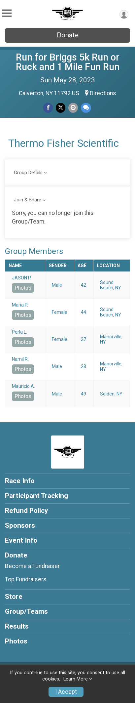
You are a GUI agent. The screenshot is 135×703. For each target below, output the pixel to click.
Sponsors (20, 525)
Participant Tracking (36, 496)
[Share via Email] (73, 107)
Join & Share (27, 200)
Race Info (20, 481)
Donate (68, 35)
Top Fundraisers (26, 579)
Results (17, 626)
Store (13, 596)
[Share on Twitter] (60, 107)
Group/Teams (26, 611)
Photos (23, 288)
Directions (103, 93)
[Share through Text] (86, 107)
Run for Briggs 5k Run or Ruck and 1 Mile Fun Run (67, 62)
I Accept (66, 691)
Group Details (28, 173)
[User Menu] (123, 14)
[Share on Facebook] (48, 107)
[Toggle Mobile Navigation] (6, 13)
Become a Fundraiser (32, 566)
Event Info (21, 540)
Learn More (75, 679)
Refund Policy (26, 511)
